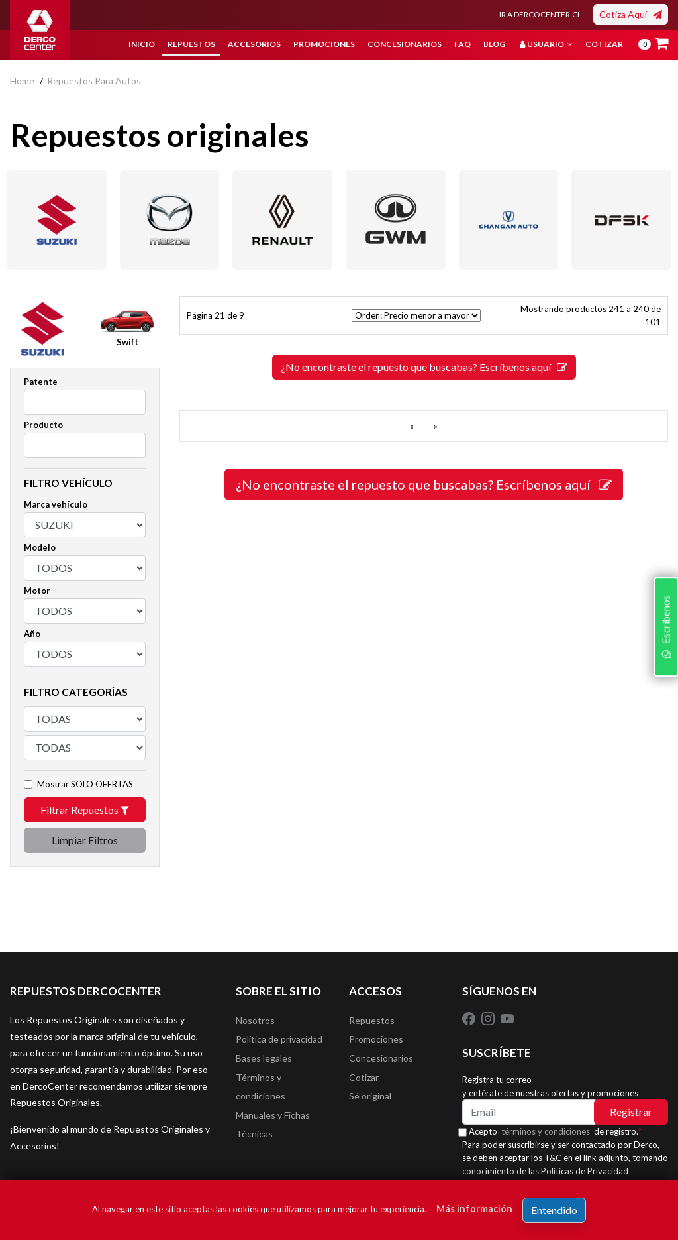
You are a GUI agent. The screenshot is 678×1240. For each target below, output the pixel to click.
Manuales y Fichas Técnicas (273, 1130)
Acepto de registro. (559, 1131)
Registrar (631, 1111)
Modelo (40, 547)
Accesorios (254, 44)
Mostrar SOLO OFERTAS (85, 784)
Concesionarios (404, 44)
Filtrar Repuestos (84, 809)
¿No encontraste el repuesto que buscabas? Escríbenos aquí (424, 367)
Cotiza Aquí (630, 14)
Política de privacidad (279, 1040)
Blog (494, 44)
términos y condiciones (550, 1131)
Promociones (324, 44)
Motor (37, 590)
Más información (474, 1208)
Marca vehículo (55, 504)
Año (32, 633)
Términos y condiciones (260, 1090)
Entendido (554, 1210)
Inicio (141, 44)
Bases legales (264, 1060)
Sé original (370, 1100)
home (22, 80)
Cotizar (604, 44)
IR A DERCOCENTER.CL (540, 14)
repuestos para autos (94, 80)
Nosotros (255, 1021)
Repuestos (191, 44)
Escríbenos (664, 702)
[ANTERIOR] (412, 426)
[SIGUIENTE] (436, 426)
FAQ (462, 44)
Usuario (546, 44)
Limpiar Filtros (85, 840)
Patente (41, 381)
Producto (43, 425)
